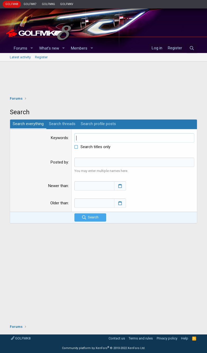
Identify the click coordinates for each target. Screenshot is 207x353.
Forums (20, 48)
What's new (49, 48)
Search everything (28, 123)
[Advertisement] (103, 77)
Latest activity (20, 57)
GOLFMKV (66, 4)
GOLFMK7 (30, 4)
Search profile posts (98, 123)
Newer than (58, 185)
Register (41, 57)
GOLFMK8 (11, 4)
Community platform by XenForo (103, 348)
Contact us (117, 338)
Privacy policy (167, 338)
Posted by (59, 162)
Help (184, 338)
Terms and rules (141, 338)
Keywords (59, 137)
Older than (59, 203)
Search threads (62, 123)
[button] (31, 48)
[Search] (192, 48)
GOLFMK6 (48, 4)
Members (79, 48)
